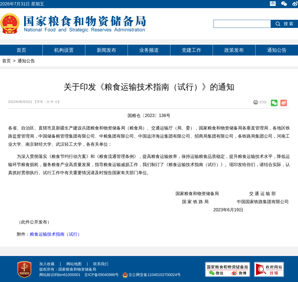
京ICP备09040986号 (101, 275)
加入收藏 (46, 264)
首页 (21, 50)
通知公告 (277, 50)
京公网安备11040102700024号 (154, 275)
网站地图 (74, 264)
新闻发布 (106, 50)
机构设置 (64, 50)
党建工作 (191, 50)
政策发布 (234, 50)
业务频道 (149, 50)
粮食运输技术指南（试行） (56, 234)
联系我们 (100, 264)
